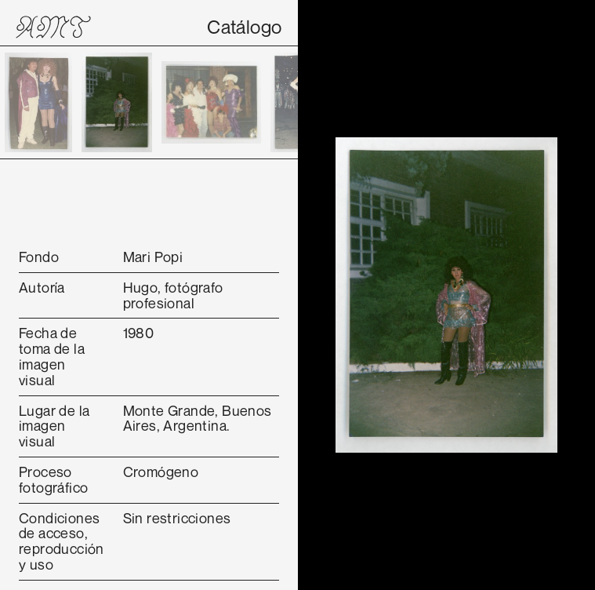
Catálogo (244, 27)
